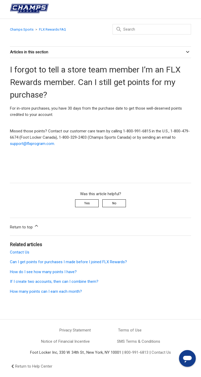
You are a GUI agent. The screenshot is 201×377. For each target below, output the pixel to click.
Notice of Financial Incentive (65, 341)
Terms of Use (130, 330)
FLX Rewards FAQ (52, 29)
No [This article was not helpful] (114, 203)
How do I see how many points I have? (43, 271)
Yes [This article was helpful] (87, 203)
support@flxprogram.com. (32, 143)
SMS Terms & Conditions (138, 341)
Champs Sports (22, 29)
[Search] (152, 29)
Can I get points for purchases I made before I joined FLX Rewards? (68, 262)
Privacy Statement (75, 330)
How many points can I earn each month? (46, 291)
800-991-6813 (136, 352)
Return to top (24, 226)
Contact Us (19, 252)
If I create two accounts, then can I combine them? (54, 281)
